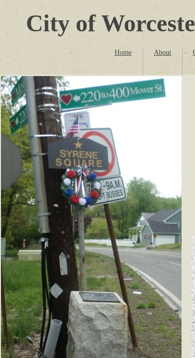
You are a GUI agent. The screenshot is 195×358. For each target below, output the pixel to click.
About (162, 52)
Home (123, 52)
